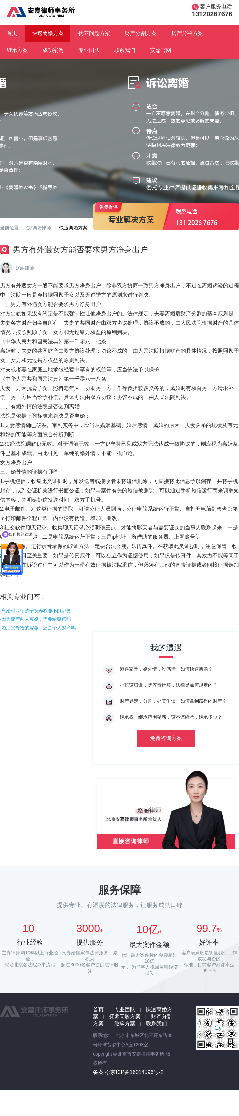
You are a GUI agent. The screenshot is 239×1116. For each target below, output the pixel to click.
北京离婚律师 (37, 227)
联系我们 (124, 50)
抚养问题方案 (94, 33)
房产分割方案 (187, 33)
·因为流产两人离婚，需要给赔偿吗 (35, 619)
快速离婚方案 (48, 33)
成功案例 (53, 50)
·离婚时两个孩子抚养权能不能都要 (35, 610)
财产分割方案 (141, 33)
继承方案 (17, 50)
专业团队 (89, 50)
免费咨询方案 (166, 738)
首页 (12, 33)
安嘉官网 (160, 50)
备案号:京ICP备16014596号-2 (128, 1072)
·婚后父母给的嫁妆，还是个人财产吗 (38, 627)
